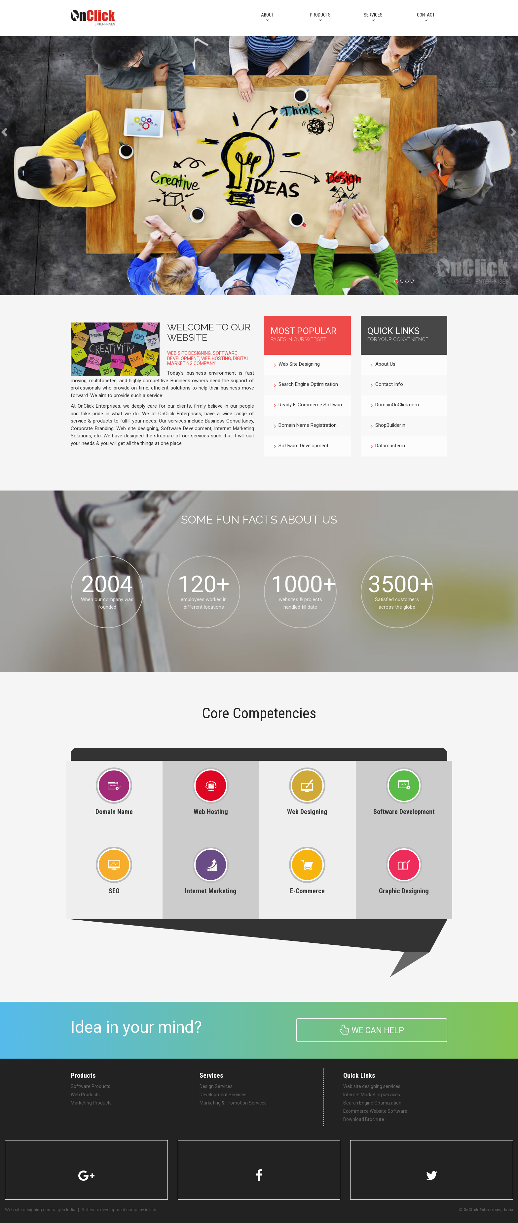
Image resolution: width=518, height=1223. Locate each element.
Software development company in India (120, 1209)
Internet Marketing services (371, 1094)
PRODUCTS (320, 17)
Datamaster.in (388, 446)
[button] (13, 165)
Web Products (85, 1094)
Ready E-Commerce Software (309, 405)
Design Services (216, 1086)
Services (372, 17)
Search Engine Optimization (306, 385)
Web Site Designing (297, 365)
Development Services (223, 1094)
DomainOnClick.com (395, 405)
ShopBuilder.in (388, 426)
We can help (372, 1030)
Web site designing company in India (40, 1209)
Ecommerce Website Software (375, 1111)
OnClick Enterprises (482, 1209)
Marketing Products (91, 1102)
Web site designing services (371, 1086)
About (267, 17)
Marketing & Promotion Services (233, 1102)
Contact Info (387, 385)
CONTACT (425, 17)
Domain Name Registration (305, 426)
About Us (383, 365)
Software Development (301, 446)
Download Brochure (363, 1119)
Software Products (90, 1086)
